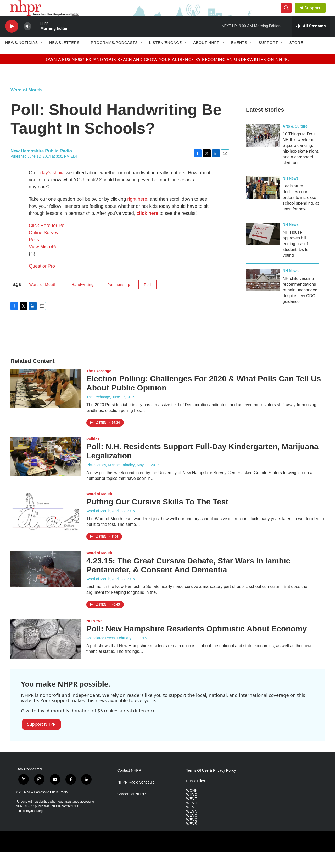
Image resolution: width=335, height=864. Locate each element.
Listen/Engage (165, 54)
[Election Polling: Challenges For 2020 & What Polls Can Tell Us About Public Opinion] (45, 400)
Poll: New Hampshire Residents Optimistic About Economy (196, 640)
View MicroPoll (44, 258)
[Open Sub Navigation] (42, 54)
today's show (49, 184)
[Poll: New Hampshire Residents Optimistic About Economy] (45, 650)
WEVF (191, 811)
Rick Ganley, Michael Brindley (110, 477)
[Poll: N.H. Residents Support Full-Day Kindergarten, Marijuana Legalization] (45, 468)
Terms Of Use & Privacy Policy (211, 782)
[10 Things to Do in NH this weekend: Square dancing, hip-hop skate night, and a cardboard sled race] (263, 147)
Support (316, 13)
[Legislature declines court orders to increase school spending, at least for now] (263, 199)
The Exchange (98, 383)
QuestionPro (42, 277)
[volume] (27, 38)
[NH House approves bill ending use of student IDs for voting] (263, 245)
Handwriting (82, 296)
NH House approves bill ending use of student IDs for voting (296, 255)
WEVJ (191, 819)
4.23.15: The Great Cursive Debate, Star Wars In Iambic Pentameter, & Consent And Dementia (188, 577)
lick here (148, 225)
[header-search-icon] (288, 14)
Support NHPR (41, 736)
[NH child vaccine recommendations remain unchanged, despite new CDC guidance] (263, 292)
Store (296, 54)
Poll (147, 296)
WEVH (191, 815)
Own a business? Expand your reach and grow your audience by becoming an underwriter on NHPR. (167, 71)
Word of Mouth (26, 101)
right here (137, 211)
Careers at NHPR (131, 806)
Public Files (195, 793)
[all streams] (311, 37)
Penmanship (118, 296)
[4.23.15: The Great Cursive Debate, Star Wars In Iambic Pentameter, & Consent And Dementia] (45, 581)
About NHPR (206, 54)
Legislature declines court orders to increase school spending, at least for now (301, 209)
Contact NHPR (129, 782)
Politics (92, 451)
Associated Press (100, 650)
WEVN (191, 823)
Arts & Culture (295, 138)
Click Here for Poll (47, 237)
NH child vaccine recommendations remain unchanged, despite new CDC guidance (301, 301)
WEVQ (191, 831)
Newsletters (64, 54)
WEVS (191, 836)
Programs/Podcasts (114, 54)
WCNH (192, 802)
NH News (291, 190)
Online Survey (43, 244)
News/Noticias (21, 54)
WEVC (191, 806)
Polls (34, 251)
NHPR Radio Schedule (135, 794)
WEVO (191, 827)
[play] (12, 38)
